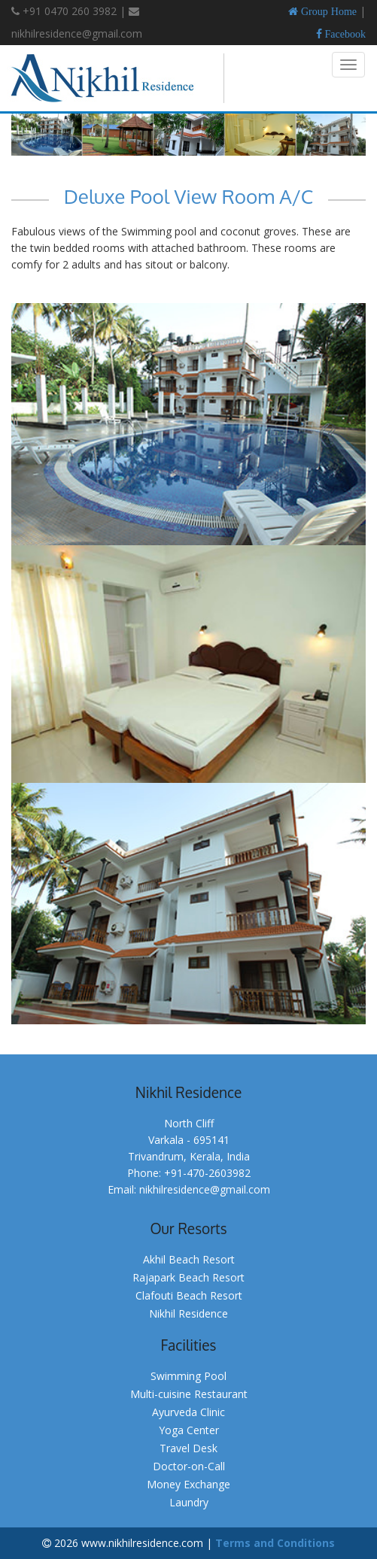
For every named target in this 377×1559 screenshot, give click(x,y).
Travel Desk (188, 1448)
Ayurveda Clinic (188, 1412)
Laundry (188, 1502)
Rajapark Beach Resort (188, 1277)
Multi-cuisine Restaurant (189, 1394)
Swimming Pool (188, 1376)
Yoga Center (189, 1430)
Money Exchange (188, 1484)
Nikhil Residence (188, 1313)
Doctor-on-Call (189, 1466)
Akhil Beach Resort (189, 1259)
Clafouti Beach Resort (188, 1295)
